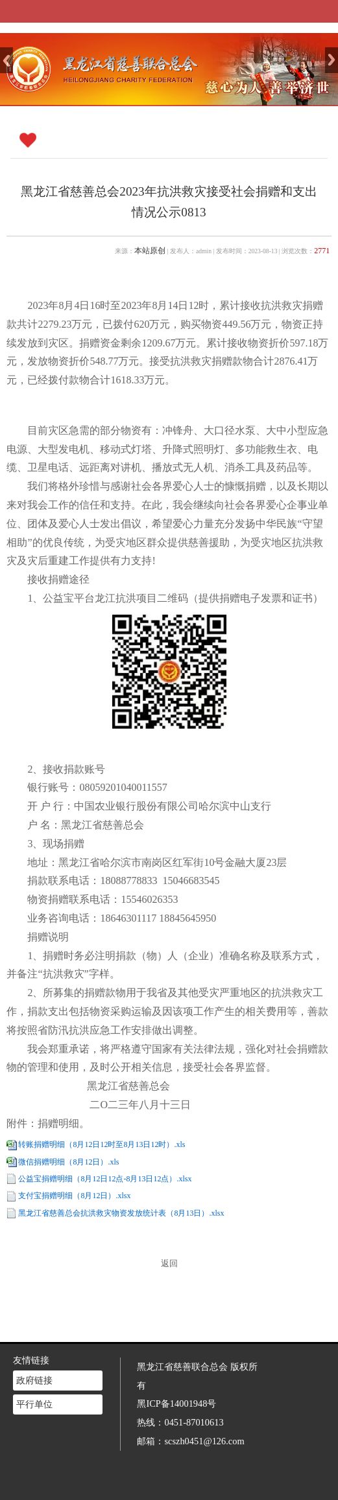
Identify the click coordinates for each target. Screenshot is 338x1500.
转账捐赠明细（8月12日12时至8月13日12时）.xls (101, 1144)
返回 (169, 1263)
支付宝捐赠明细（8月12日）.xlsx (74, 1195)
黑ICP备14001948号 (176, 1380)
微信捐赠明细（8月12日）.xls (68, 1161)
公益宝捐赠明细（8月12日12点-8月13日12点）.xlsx (104, 1178)
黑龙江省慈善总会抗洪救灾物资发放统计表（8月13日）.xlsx (121, 1213)
